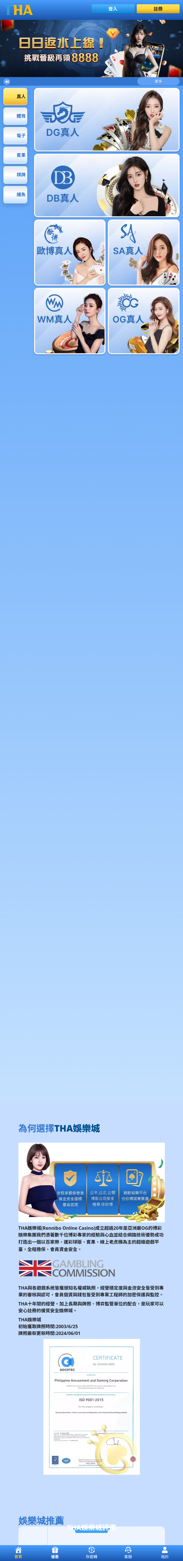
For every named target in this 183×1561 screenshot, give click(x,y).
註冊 (158, 9)
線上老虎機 (111, 1242)
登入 (112, 9)
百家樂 (52, 1242)
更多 (158, 81)
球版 (77, 1242)
